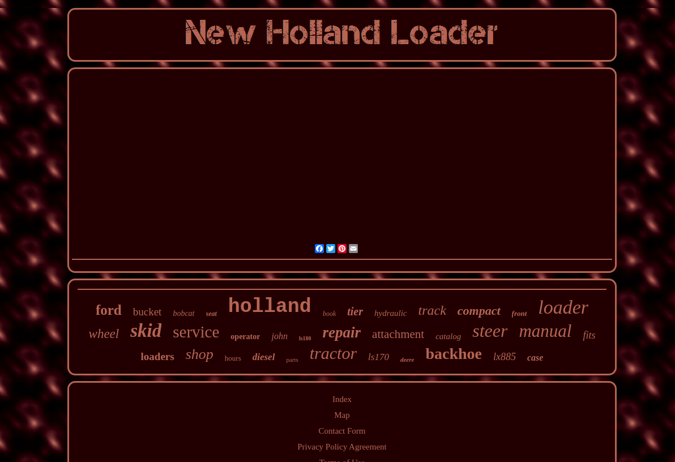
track (432, 310)
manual (545, 331)
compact (479, 310)
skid (145, 330)
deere (407, 359)
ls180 (305, 338)
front (519, 313)
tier (355, 311)
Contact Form (342, 430)
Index (342, 399)
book (329, 314)
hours (233, 358)
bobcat (183, 313)
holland (269, 307)
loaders (157, 356)
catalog (448, 336)
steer (489, 330)
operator (245, 336)
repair (342, 332)
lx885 (504, 356)
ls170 (378, 357)
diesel (264, 357)
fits (589, 335)
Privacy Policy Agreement (341, 446)
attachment (398, 334)
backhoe (453, 353)
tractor (333, 353)
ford (109, 310)
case (535, 357)
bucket (147, 312)
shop (199, 354)
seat (211, 314)
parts (292, 359)
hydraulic (390, 313)
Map (342, 415)
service (196, 332)
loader (563, 307)
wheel (104, 334)
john (279, 336)
